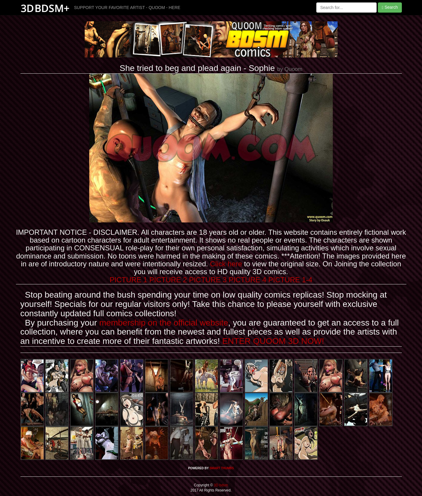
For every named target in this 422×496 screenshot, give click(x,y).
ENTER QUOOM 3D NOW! (273, 341)
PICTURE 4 (247, 280)
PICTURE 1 (128, 280)
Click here (226, 264)
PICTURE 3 (207, 280)
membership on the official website (163, 322)
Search (390, 7)
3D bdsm (220, 485)
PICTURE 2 (168, 280)
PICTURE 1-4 (290, 280)
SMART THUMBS (221, 468)
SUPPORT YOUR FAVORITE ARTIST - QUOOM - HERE (127, 7)
